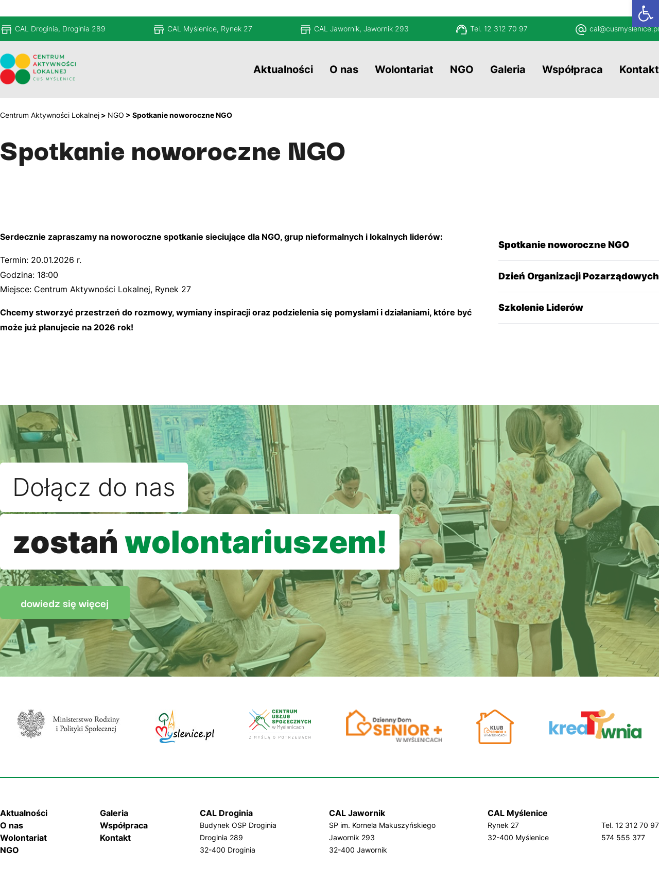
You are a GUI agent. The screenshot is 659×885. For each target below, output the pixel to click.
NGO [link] (9, 850)
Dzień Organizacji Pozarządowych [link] (578, 276)
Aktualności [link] (23, 813)
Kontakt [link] (115, 838)
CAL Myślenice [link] (518, 813)
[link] (645, 13)
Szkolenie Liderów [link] (540, 307)
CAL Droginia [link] (226, 813)
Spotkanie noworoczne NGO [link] (563, 244)
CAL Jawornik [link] (357, 813)
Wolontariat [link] (23, 838)
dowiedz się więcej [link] (65, 602)
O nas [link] (11, 825)
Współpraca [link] (124, 825)
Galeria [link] (114, 813)
